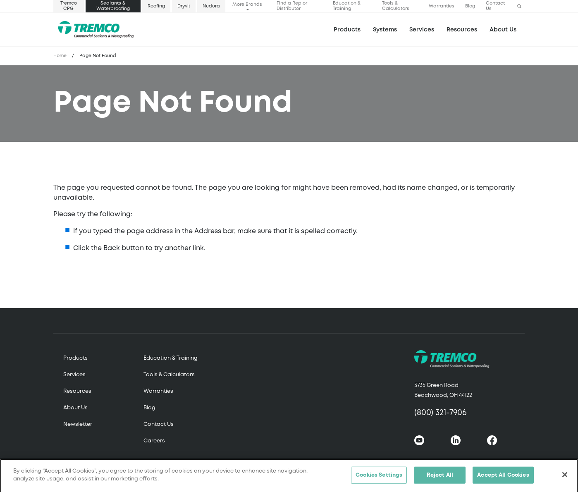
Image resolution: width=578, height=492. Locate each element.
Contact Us (495, 6)
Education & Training (347, 6)
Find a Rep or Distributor (292, 6)
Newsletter (77, 424)
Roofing (156, 6)
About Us (503, 29)
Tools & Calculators (395, 6)
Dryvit (183, 6)
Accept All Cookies (503, 477)
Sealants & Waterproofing (113, 6)
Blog (470, 6)
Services (74, 375)
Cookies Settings (379, 477)
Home (60, 56)
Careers (154, 441)
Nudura (211, 6)
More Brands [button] (247, 4)
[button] (519, 6)
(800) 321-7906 (440, 412)
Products (347, 29)
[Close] (565, 477)
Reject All (440, 477)
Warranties (441, 6)
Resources (462, 29)
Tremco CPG (68, 6)
